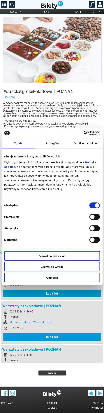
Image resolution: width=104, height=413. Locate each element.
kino (46, 12)
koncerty (15, 12)
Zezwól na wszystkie (52, 255)
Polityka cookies (52, 405)
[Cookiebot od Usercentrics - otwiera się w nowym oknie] (84, 133)
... (99, 12)
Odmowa (52, 277)
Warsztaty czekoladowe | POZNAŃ (31, 306)
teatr (78, 12)
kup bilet (52, 293)
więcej (52, 373)
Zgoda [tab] (18, 143)
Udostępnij (9, 97)
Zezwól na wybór (52, 266)
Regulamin (7, 403)
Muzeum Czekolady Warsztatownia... (31, 322)
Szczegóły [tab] (52, 143)
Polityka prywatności (95, 405)
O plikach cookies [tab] (86, 143)
